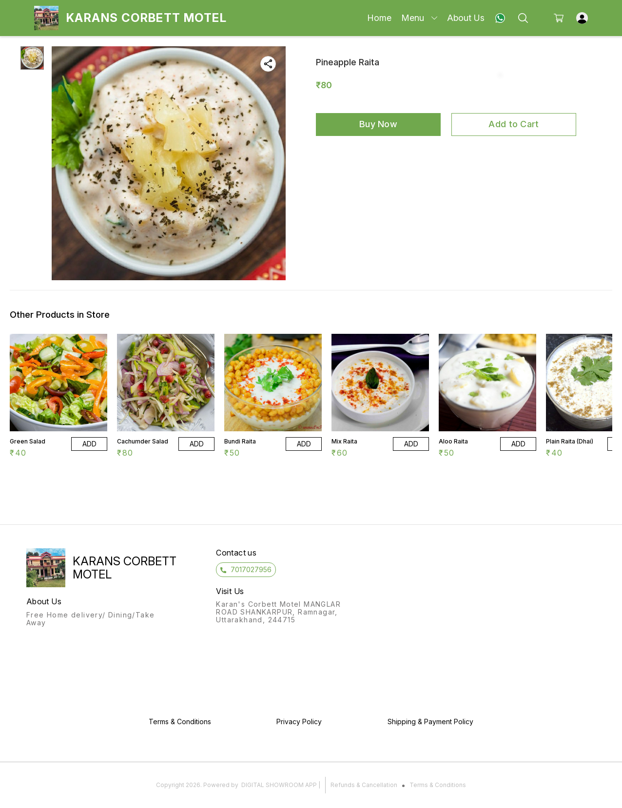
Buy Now (378, 124)
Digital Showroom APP (279, 785)
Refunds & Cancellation (363, 785)
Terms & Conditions (437, 785)
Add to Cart (513, 124)
